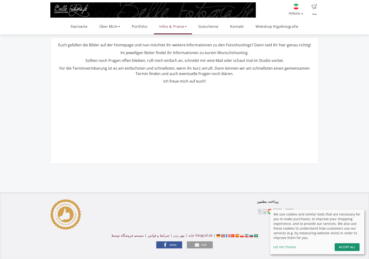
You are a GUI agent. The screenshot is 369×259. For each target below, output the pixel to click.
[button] (169, 244)
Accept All (347, 247)
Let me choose (284, 247)
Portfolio (140, 26)
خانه (191, 235)
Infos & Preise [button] (173, 26)
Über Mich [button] (109, 26)
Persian (296, 10)
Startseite (79, 26)
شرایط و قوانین (158, 235)
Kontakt (237, 26)
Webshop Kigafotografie (277, 26)
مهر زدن (179, 235)
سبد (314, 10)
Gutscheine (208, 26)
